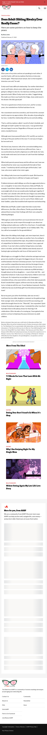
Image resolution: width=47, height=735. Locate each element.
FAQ (3, 705)
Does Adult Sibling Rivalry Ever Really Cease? (21, 21)
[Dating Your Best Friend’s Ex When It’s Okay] (23, 404)
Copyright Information (8, 727)
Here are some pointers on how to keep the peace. (21, 28)
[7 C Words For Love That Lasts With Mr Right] (23, 367)
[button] (39, 8)
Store (25, 705)
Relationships (5, 15)
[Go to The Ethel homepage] (5, 7)
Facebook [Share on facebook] (3, 69)
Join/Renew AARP (7, 718)
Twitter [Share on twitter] (7, 69)
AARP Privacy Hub (31, 727)
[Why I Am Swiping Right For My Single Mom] (23, 440)
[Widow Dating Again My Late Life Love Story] (23, 477)
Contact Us (5, 696)
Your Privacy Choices (7, 730)
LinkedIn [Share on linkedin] (11, 69)
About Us (5, 701)
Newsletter (27, 701)
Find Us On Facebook (8, 713)
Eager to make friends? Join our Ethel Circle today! (13, 2)
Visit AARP (5, 709)
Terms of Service (20, 727)
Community (27, 696)
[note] (22, 65)
